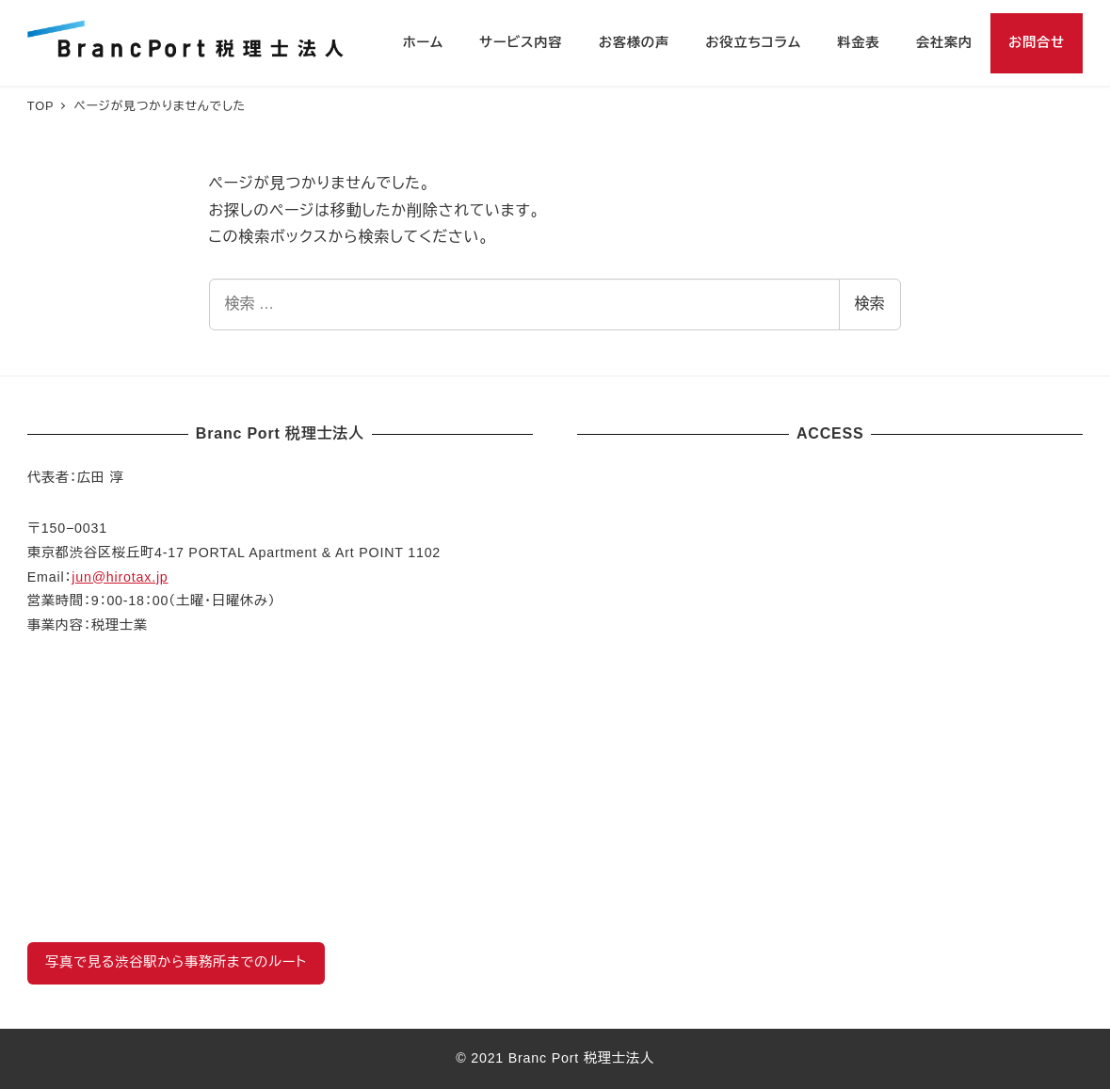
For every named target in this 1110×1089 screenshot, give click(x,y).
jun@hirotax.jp (120, 577)
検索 (870, 304)
